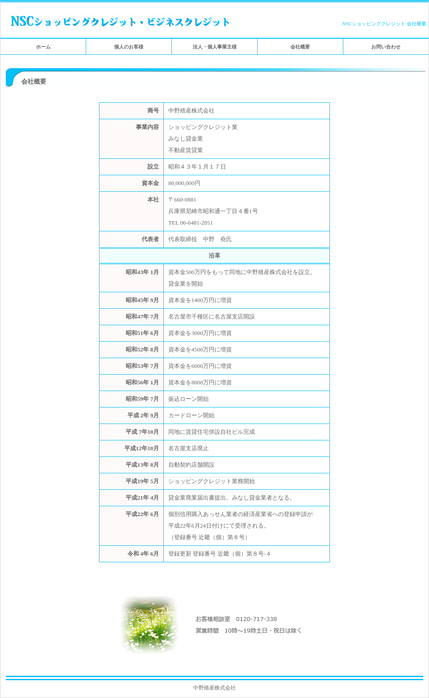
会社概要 (300, 46)
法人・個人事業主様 (215, 46)
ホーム (43, 46)
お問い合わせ (386, 46)
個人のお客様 (128, 46)
